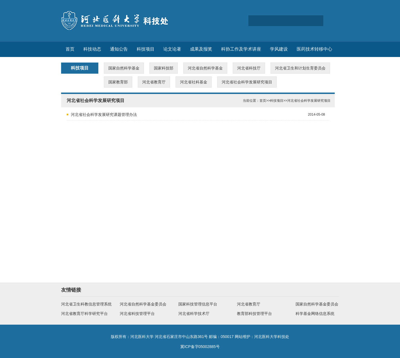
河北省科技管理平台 (137, 313)
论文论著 (172, 49)
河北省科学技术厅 (193, 313)
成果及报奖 (201, 49)
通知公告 (119, 49)
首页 (70, 49)
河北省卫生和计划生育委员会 (300, 68)
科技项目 (145, 49)
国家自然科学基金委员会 (317, 304)
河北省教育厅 (154, 82)
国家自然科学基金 (123, 68)
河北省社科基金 (193, 82)
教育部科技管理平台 (254, 313)
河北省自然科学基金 (205, 68)
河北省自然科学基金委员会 (143, 304)
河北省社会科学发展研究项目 (247, 82)
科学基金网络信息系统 (315, 313)
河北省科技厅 (249, 68)
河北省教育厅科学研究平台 (84, 313)
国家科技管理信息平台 (197, 304)
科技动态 (92, 49)
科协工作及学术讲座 (241, 49)
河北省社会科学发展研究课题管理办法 (104, 114)
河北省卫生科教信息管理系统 (86, 304)
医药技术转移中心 (314, 49)
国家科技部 (163, 68)
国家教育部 (118, 82)
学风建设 (279, 49)
